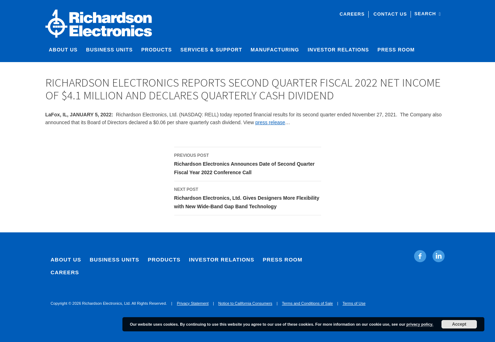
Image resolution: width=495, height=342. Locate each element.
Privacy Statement (193, 303)
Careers (352, 14)
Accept (459, 324)
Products (156, 50)
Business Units (109, 50)
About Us (63, 50)
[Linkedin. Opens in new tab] (438, 256)
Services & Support (211, 50)
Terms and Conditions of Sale (307, 303)
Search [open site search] (427, 13)
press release (270, 122)
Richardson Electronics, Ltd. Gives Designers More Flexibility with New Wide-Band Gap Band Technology (247, 197)
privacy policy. (419, 324)
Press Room (396, 50)
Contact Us (390, 14)
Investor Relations (338, 50)
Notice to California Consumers (245, 303)
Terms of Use (353, 303)
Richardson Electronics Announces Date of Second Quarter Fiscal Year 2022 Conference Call (247, 163)
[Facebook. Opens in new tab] (420, 256)
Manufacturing (275, 50)
